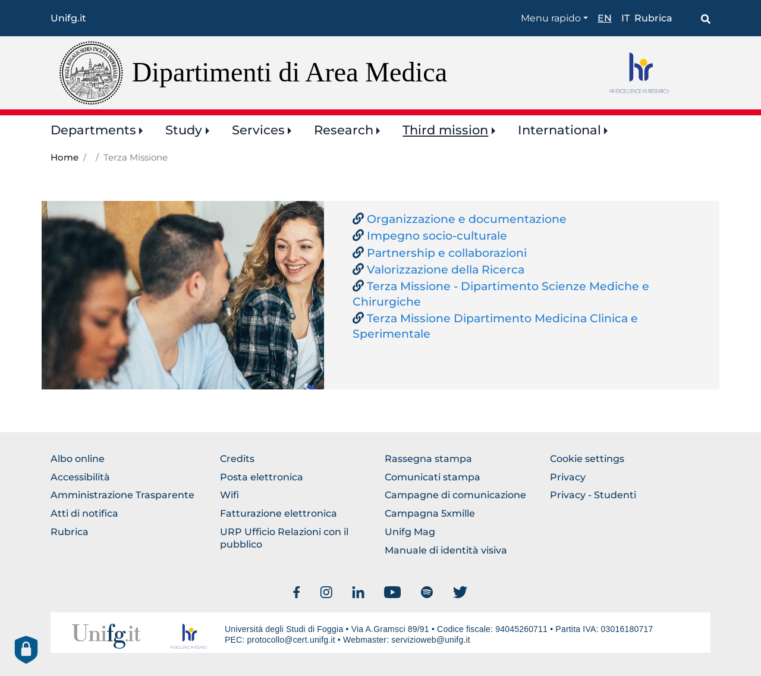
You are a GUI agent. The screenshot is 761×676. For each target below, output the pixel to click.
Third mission (445, 129)
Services (258, 129)
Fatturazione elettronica (278, 513)
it (625, 18)
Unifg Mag (410, 531)
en (605, 18)
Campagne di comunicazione (455, 495)
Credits (237, 458)
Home (64, 157)
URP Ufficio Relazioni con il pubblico (284, 538)
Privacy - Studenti (593, 495)
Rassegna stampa (428, 458)
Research (343, 129)
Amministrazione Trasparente (122, 495)
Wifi (229, 495)
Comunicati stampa (432, 477)
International (559, 129)
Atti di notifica (84, 513)
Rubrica (653, 18)
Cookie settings (587, 458)
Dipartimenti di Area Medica (289, 72)
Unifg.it (68, 18)
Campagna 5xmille (430, 513)
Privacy (568, 477)
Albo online (78, 458)
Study (183, 129)
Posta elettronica (261, 477)
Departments (93, 129)
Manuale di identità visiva (446, 550)
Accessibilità (80, 477)
